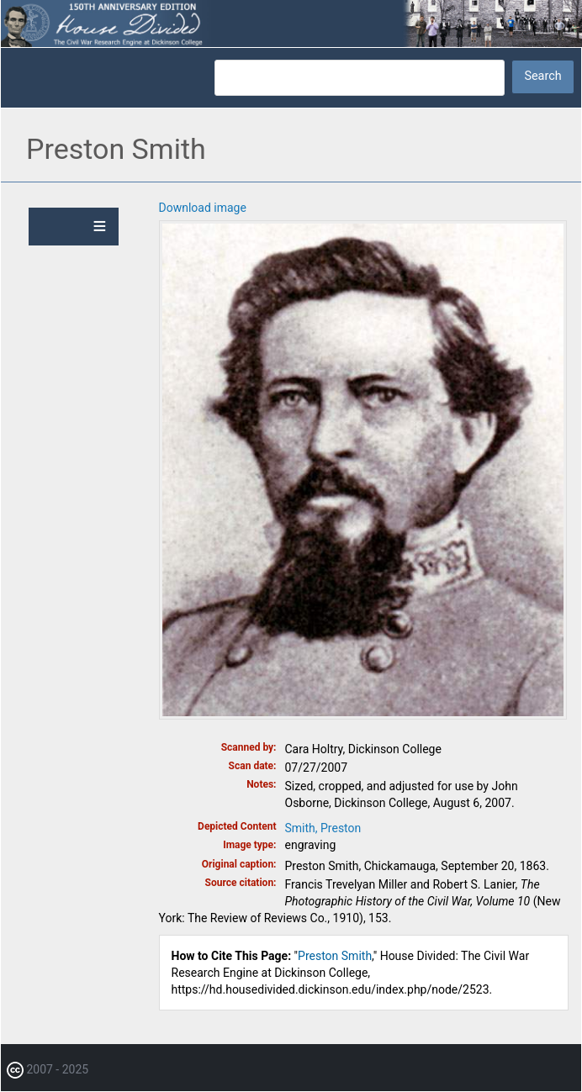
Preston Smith (335, 956)
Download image (202, 207)
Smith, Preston (323, 828)
